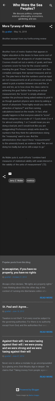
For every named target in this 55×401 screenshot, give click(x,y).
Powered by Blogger (27, 389)
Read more (46, 297)
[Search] (51, 5)
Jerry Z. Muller (16, 180)
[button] (51, 27)
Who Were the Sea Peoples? (27, 7)
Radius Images (34, 395)
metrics (30, 180)
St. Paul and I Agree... (15, 306)
